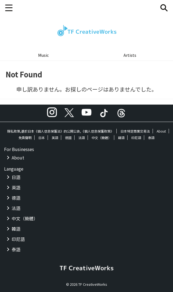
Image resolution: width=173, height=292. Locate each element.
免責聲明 (25, 137)
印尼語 (136, 137)
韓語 (121, 137)
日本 (41, 137)
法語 (81, 137)
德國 (68, 137)
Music (43, 55)
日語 (16, 177)
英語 (55, 137)
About (161, 131)
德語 (16, 197)
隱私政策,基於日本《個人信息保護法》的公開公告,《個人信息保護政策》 (60, 131)
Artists (129, 55)
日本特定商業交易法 (135, 131)
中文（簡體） (101, 137)
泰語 (151, 137)
